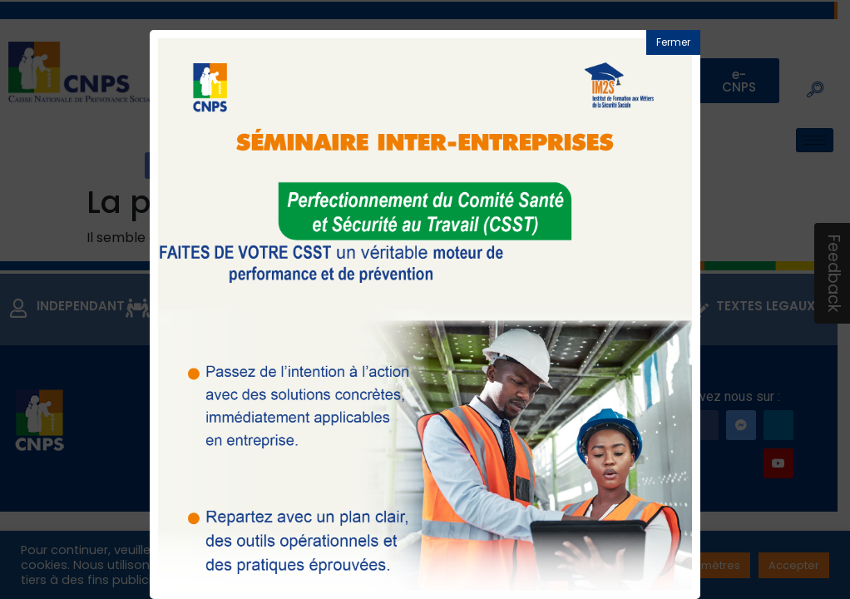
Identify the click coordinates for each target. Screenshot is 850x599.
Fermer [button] (673, 42)
